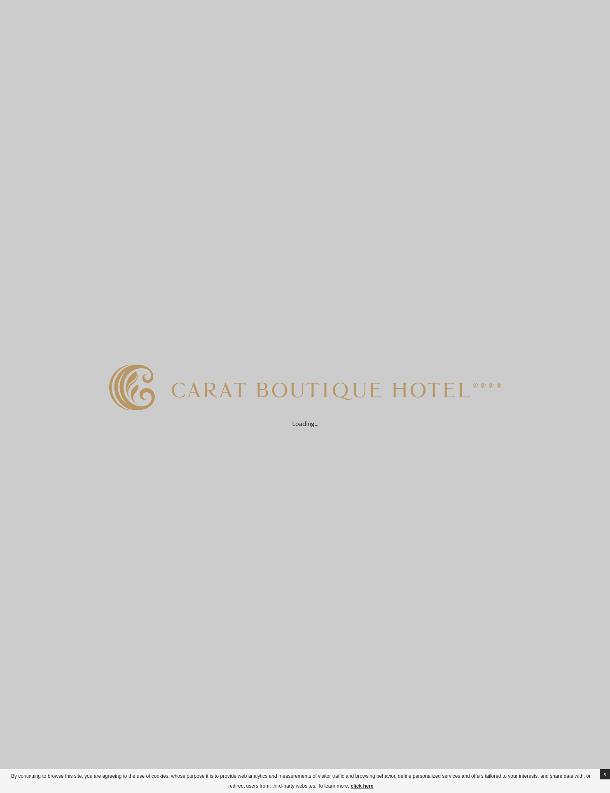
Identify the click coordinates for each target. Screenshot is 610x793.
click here (362, 786)
